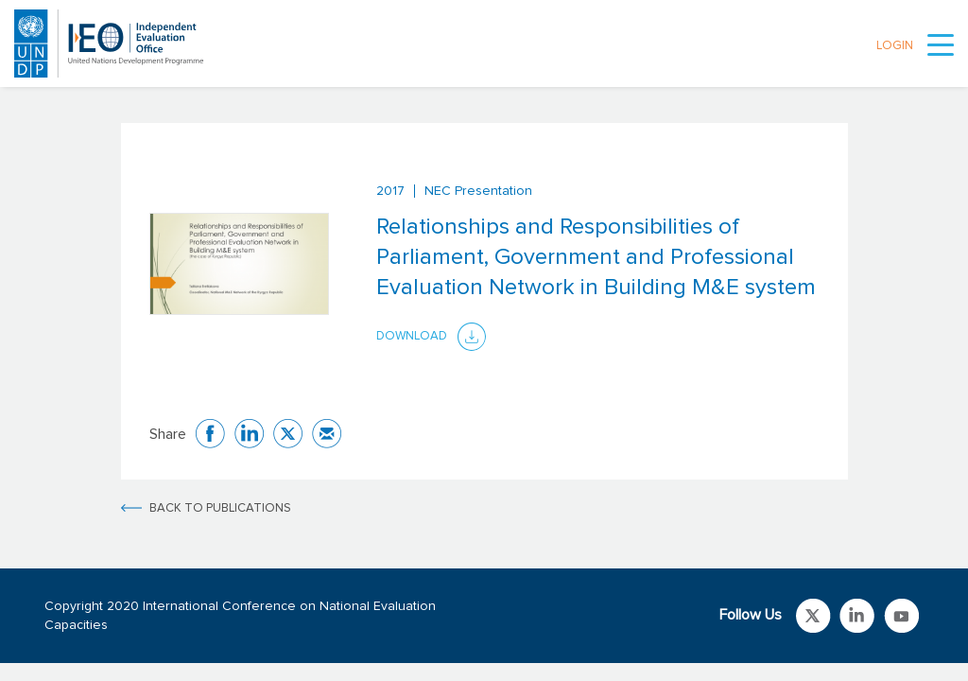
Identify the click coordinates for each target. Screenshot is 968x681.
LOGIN (894, 46)
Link (813, 616)
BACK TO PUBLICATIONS (220, 508)
